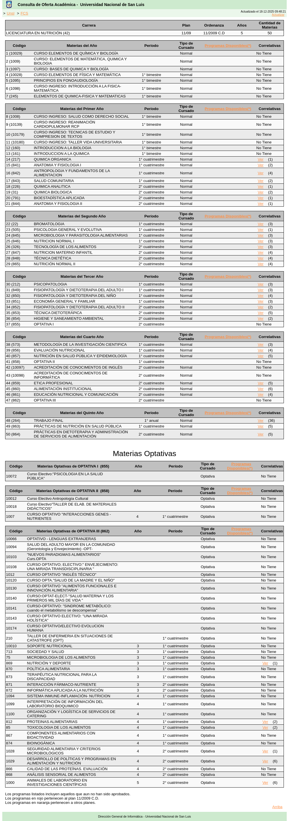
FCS (24, 13)
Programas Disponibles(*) (228, 45)
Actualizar (278, 14)
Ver (261, 159)
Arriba (277, 807)
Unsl (11, 13)
